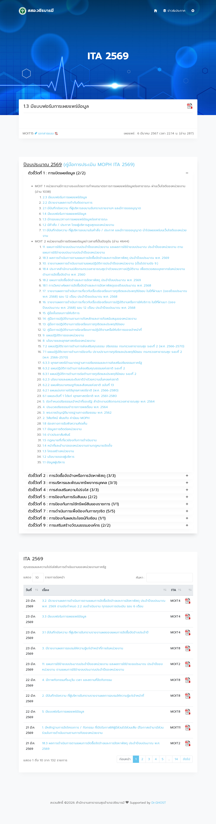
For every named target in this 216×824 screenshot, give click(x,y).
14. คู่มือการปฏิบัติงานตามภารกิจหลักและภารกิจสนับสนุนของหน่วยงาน (90, 318)
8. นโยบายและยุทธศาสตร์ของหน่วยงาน (69, 340)
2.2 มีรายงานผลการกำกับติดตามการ (67, 202)
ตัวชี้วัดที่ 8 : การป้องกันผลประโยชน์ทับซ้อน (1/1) (108, 518)
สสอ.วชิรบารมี (36, 11)
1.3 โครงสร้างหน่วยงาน (58, 451)
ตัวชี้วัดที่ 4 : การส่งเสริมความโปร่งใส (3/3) (108, 489)
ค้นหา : (164, 577)
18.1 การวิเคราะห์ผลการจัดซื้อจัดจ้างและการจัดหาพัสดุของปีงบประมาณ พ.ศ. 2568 (97, 285)
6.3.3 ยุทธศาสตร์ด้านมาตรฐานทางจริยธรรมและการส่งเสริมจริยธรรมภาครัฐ (92, 363)
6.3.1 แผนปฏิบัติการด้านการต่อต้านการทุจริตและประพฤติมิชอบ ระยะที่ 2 (89, 374)
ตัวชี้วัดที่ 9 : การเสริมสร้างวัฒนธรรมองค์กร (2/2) (108, 525)
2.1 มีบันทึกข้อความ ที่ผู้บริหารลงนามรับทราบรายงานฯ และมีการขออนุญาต (92, 208)
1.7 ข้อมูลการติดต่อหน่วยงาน (62, 429)
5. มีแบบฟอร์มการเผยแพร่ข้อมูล (63, 711)
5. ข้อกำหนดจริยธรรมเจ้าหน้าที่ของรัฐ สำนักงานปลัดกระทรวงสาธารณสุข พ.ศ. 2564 (99, 401)
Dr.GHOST (158, 802)
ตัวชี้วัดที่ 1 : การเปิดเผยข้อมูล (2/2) (108, 173)
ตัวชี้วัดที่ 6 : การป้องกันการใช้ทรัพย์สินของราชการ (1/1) (108, 504)
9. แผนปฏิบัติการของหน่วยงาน (63, 335)
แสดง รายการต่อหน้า (44, 577)
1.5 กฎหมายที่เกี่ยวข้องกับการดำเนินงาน (70, 440)
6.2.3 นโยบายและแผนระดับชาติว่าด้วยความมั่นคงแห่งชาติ (80, 379)
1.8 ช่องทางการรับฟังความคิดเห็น (65, 423)
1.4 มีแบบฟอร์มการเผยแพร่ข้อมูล (64, 214)
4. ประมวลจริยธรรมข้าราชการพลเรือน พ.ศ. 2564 (75, 407)
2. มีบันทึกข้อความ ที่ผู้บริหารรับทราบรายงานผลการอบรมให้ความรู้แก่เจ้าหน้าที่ (93, 695)
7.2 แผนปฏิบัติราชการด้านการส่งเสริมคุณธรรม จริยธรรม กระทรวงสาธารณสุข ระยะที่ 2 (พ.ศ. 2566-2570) (113, 346)
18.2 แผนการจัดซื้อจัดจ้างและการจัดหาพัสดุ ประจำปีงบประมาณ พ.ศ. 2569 (92, 280)
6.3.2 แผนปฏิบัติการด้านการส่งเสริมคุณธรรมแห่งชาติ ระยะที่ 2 (84, 368)
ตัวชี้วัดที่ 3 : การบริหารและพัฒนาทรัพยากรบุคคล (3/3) (108, 482)
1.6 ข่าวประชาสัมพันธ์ (56, 434)
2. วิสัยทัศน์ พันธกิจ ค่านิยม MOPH (66, 418)
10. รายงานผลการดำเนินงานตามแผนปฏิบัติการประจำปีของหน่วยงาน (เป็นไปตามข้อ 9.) (100, 263)
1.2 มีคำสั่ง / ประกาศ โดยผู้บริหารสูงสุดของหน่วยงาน (78, 225)
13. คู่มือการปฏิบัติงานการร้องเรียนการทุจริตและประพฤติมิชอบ (83, 324)
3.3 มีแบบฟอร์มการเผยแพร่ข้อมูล (64, 616)
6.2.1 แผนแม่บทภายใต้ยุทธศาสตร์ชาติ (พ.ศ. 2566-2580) (80, 390)
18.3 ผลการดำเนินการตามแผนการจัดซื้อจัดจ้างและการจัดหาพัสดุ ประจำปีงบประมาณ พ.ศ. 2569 (106, 258)
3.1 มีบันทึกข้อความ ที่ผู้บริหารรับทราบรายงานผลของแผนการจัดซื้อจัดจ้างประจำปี (95, 632)
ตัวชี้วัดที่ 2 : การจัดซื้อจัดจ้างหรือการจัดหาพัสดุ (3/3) (108, 475)
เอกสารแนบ (46, 133)
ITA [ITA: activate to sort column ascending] (173, 590)
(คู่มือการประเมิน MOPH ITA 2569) (99, 164)
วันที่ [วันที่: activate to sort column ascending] (29, 590)
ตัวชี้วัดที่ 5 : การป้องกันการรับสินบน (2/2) (108, 496)
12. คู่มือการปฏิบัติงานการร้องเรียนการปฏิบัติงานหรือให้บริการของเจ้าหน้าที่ (92, 330)
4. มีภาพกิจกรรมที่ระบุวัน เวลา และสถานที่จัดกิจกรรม (77, 680)
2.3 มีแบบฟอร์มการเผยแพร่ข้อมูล (65, 197)
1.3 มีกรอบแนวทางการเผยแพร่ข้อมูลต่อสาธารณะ (75, 219)
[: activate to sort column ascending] (188, 590)
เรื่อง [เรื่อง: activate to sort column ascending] (45, 590)
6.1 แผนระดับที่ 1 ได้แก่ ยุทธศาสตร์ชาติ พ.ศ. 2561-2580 (80, 396)
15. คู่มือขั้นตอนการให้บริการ (61, 313)
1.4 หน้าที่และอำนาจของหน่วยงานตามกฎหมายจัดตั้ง (77, 445)
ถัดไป (186, 759)
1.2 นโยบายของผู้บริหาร (58, 456)
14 (176, 759)
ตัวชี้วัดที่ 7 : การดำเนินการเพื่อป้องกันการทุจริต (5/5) (108, 511)
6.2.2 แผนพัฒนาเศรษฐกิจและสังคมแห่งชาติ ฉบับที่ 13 (78, 385)
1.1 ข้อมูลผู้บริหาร (54, 462)
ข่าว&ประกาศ (174, 10)
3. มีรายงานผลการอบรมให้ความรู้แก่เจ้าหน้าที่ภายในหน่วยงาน (82, 648)
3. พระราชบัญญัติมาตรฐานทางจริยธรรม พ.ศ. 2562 (77, 412)
